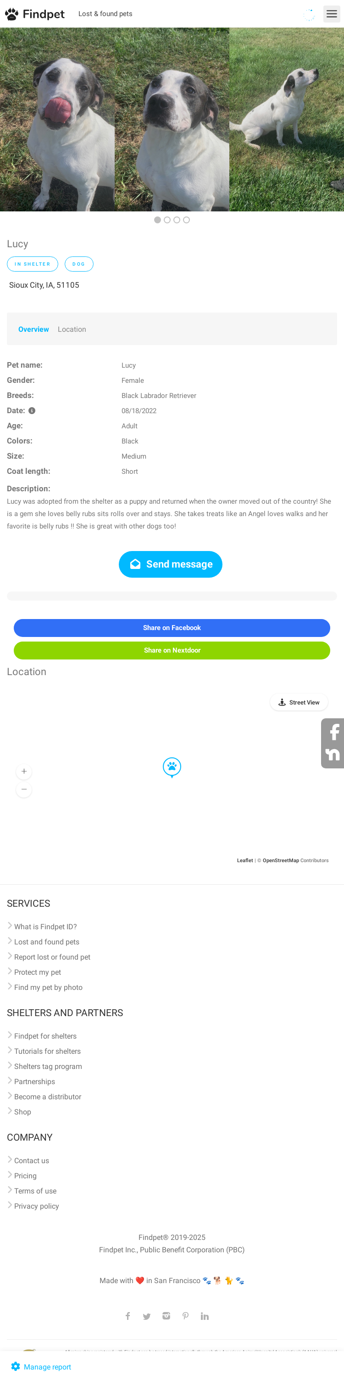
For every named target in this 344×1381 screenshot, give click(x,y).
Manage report (40, 1367)
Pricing (25, 1175)
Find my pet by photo (48, 987)
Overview (33, 329)
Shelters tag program (48, 1066)
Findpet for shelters (45, 1036)
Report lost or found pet (52, 957)
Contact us (31, 1160)
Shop (22, 1112)
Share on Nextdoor (172, 650)
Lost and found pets (46, 942)
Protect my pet (37, 972)
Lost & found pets (105, 14)
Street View (304, 702)
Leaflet (245, 861)
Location (72, 329)
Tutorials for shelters (47, 1051)
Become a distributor (47, 1096)
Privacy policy (36, 1206)
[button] (165, 758)
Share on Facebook (172, 628)
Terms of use (35, 1191)
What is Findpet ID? (45, 926)
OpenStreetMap (281, 861)
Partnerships (34, 1081)
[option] (57, 119)
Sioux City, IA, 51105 (44, 285)
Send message (170, 564)
